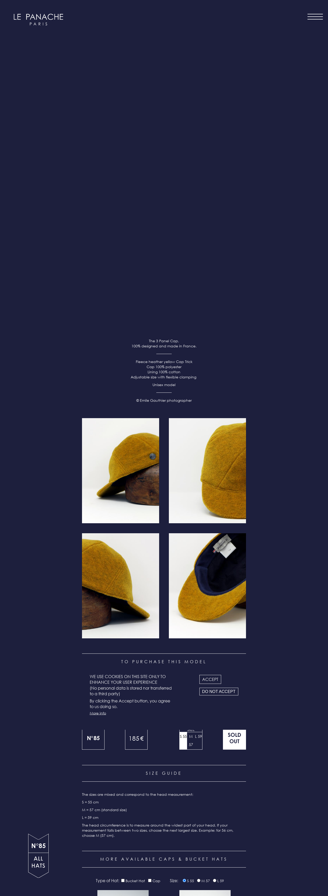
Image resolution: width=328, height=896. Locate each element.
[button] (120, 142)
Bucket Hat (135, 552)
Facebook (187, 870)
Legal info (146, 879)
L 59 (198, 408)
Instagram (172, 870)
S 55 (183, 408)
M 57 (191, 412)
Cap (156, 552)
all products (38, 865)
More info (98, 713)
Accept (210, 679)
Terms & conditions (134, 872)
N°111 (123, 787)
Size (191, 401)
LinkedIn (202, 870)
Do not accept (218, 691)
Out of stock (234, 409)
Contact (149, 859)
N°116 (123, 624)
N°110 (205, 787)
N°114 (205, 624)
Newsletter (146, 866)
